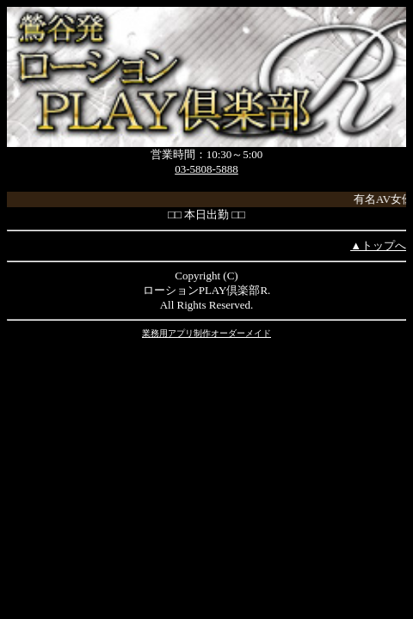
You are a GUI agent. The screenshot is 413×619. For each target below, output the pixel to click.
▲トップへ (378, 245)
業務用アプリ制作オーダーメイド (206, 333)
